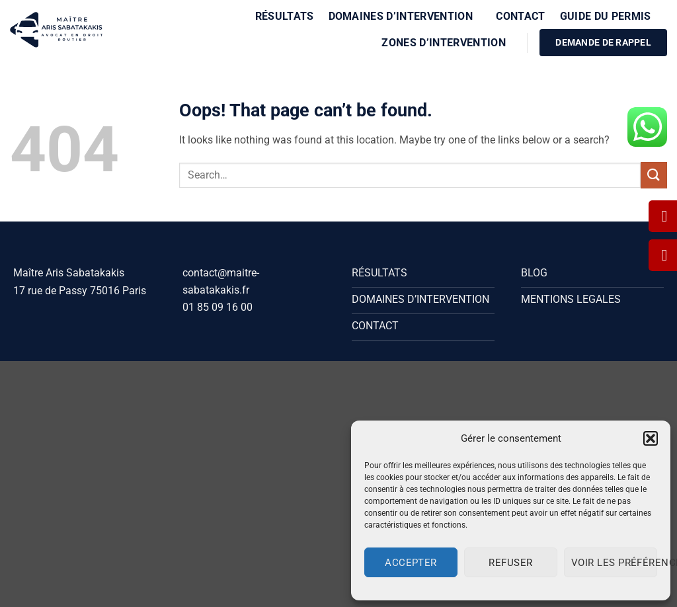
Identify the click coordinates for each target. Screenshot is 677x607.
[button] (650, 438)
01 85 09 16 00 (217, 307)
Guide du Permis (610, 16)
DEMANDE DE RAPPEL (603, 42)
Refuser (510, 563)
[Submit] (654, 175)
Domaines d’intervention (405, 16)
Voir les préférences (614, 563)
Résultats (284, 16)
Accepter (411, 563)
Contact (520, 16)
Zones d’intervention (447, 42)
